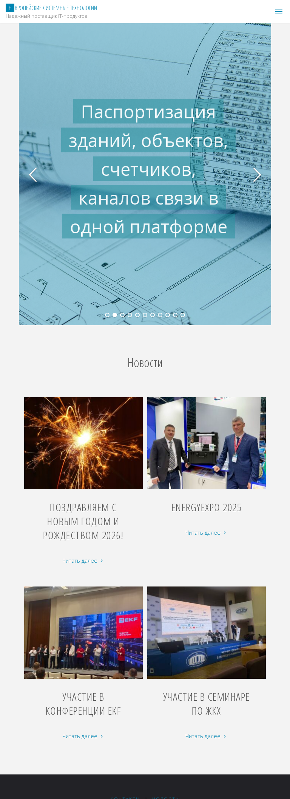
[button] (33, 173)
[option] (155, 174)
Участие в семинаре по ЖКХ (206, 703)
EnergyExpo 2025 (206, 507)
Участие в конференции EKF (84, 703)
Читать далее (83, 561)
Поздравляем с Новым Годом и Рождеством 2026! (83, 521)
